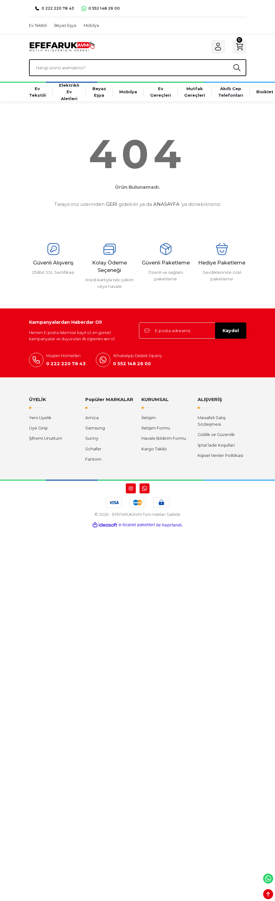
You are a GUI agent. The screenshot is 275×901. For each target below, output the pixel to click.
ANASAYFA (166, 204)
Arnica (92, 417)
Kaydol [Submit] (231, 330)
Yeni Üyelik (40, 417)
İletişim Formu (155, 427)
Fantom (93, 459)
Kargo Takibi (154, 448)
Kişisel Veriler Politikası (220, 455)
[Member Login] (218, 47)
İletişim (148, 417)
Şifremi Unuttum (45, 438)
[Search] (137, 67)
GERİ (111, 204)
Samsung (95, 427)
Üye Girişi (38, 427)
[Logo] (62, 46)
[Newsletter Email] (192, 330)
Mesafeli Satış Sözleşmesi (211, 421)
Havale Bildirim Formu (163, 438)
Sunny (91, 438)
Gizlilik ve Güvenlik (216, 434)
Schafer (93, 448)
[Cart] (239, 47)
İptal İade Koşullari (216, 445)
